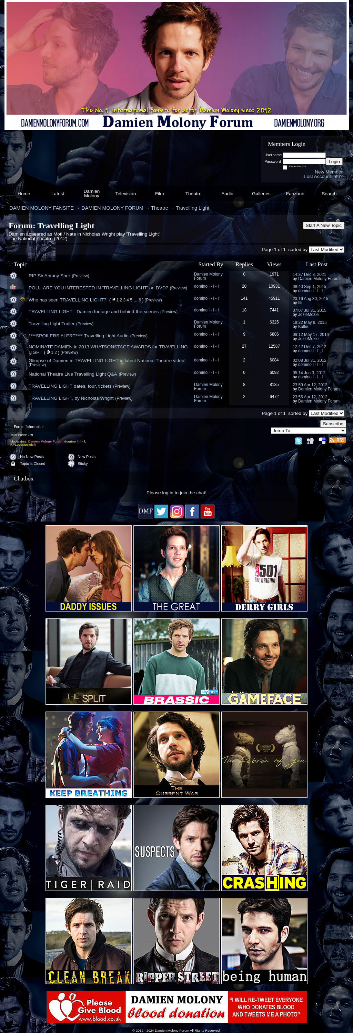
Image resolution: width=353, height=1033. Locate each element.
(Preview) (80, 276)
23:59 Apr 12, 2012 (310, 385)
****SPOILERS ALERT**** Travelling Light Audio (79, 335)
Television (125, 193)
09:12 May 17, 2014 (311, 334)
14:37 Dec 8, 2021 (309, 274)
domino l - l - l (206, 286)
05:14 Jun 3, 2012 (309, 372)
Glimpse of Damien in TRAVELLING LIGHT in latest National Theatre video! (107, 360)
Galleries (261, 193)
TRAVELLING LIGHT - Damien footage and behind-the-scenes (94, 311)
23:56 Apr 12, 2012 (310, 397)
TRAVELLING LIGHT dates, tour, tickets (70, 386)
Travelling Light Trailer (51, 323)
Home (24, 193)
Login (334, 161)
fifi (300, 302)
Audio (227, 193)
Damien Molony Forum (208, 276)
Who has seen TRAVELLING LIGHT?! (68, 299)
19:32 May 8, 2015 (310, 322)
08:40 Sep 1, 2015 (309, 286)
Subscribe (333, 423)
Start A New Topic (324, 225)
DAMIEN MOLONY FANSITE (41, 208)
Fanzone (295, 193)
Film (159, 193)
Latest (57, 193)
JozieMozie (308, 314)
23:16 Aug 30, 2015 (310, 298)
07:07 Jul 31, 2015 (309, 310)
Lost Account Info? (323, 176)
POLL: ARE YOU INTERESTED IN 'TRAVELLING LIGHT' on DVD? (98, 287)
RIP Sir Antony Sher (49, 275)
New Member (329, 172)
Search (329, 193)
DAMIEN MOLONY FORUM (112, 208)
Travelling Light (192, 208)
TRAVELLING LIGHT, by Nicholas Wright (71, 398)
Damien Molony (92, 194)
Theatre (193, 193)
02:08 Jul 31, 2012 (309, 360)
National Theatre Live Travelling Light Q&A (73, 374)
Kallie (303, 326)
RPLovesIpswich (23, 444)
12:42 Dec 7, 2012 (309, 346)
